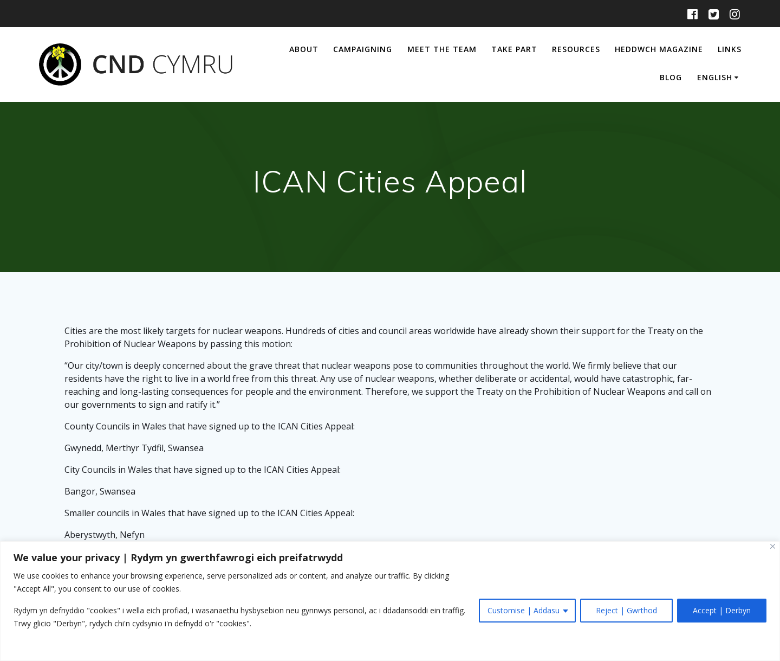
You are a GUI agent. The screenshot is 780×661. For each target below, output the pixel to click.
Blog (671, 77)
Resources (576, 49)
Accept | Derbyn (722, 610)
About (303, 49)
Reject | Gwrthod (626, 610)
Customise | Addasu (523, 610)
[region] (390, 601)
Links (730, 49)
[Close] (772, 546)
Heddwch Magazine (659, 49)
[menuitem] (719, 78)
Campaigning (362, 49)
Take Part (514, 49)
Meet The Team (442, 49)
